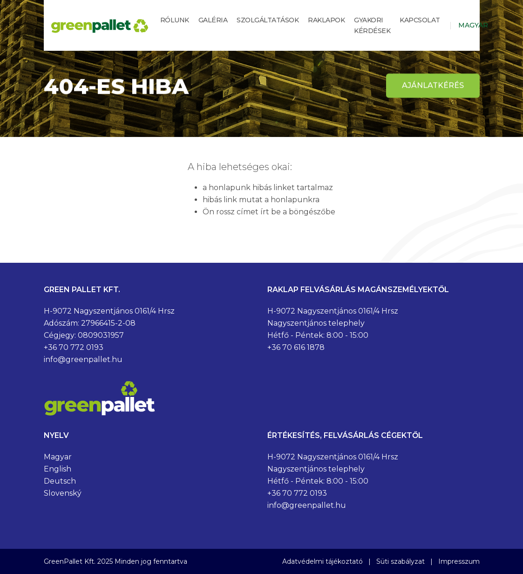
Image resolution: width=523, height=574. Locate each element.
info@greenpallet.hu (83, 359)
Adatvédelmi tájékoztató (322, 561)
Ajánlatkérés (433, 85)
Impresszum (459, 561)
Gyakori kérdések (372, 25)
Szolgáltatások (268, 20)
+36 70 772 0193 (73, 347)
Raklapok (326, 20)
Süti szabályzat (400, 561)
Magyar (58, 456)
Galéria (213, 20)
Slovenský (63, 493)
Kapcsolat (420, 20)
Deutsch (60, 481)
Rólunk (174, 20)
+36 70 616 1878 (296, 347)
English (57, 469)
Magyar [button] (473, 25)
